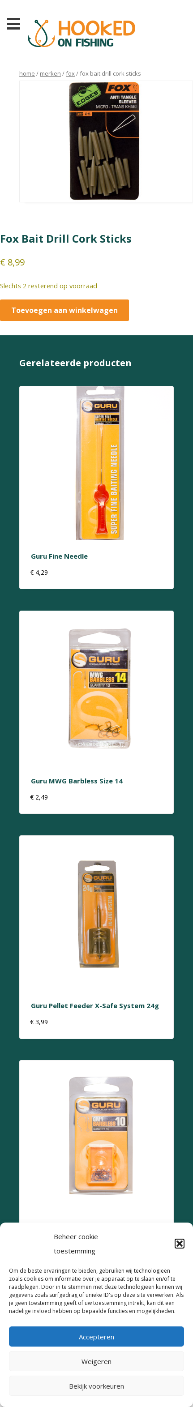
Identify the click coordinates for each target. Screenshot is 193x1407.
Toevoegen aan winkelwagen (64, 310)
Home (27, 73)
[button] (179, 1243)
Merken (50, 73)
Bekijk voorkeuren (96, 1385)
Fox (70, 73)
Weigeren (96, 1361)
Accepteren (96, 1336)
